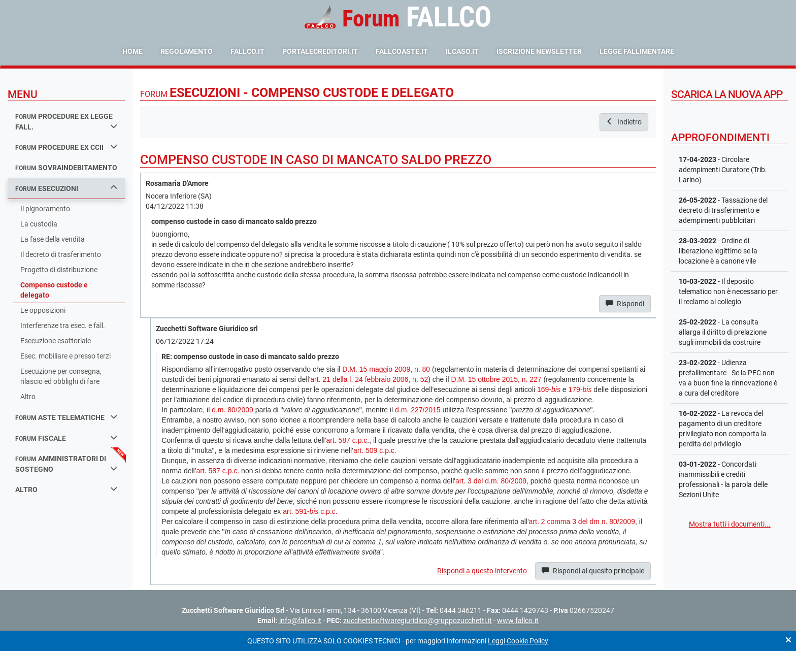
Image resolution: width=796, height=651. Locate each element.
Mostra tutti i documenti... (730, 524)
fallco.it (247, 51)
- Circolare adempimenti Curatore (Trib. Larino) (723, 169)
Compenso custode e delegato (54, 290)
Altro (28, 397)
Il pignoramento (45, 209)
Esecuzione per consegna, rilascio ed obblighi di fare (61, 376)
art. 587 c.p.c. (347, 440)
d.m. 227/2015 (418, 410)
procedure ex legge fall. (66, 121)
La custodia (38, 224)
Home (132, 51)
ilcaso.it (462, 51)
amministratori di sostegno (66, 463)
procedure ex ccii (66, 147)
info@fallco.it (300, 620)
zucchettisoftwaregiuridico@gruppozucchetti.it (417, 620)
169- (548, 389)
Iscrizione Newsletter (539, 51)
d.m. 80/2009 (232, 410)
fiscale (66, 438)
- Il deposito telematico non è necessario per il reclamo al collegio (728, 291)
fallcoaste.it (402, 51)
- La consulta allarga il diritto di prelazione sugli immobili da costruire (723, 332)
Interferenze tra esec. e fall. (62, 325)
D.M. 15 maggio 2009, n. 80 (386, 369)
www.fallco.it (518, 620)
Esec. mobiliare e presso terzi (65, 356)
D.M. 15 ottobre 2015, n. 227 (496, 379)
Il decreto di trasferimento (60, 254)
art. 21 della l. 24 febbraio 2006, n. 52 (369, 379)
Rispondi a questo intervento (482, 571)
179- (580, 389)
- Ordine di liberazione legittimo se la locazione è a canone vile (718, 251)
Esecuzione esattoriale (55, 341)
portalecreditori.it (320, 51)
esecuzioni (66, 188)
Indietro (624, 122)
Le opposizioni (42, 310)
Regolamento (186, 51)
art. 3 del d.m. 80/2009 (490, 481)
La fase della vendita (52, 239)
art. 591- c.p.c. (310, 511)
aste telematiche (66, 417)
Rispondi (625, 304)
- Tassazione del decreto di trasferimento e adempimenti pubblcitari (723, 210)
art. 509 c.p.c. (374, 450)
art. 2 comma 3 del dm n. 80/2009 (582, 521)
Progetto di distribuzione (58, 270)
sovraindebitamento (66, 168)
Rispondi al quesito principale (593, 571)
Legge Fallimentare (637, 51)
